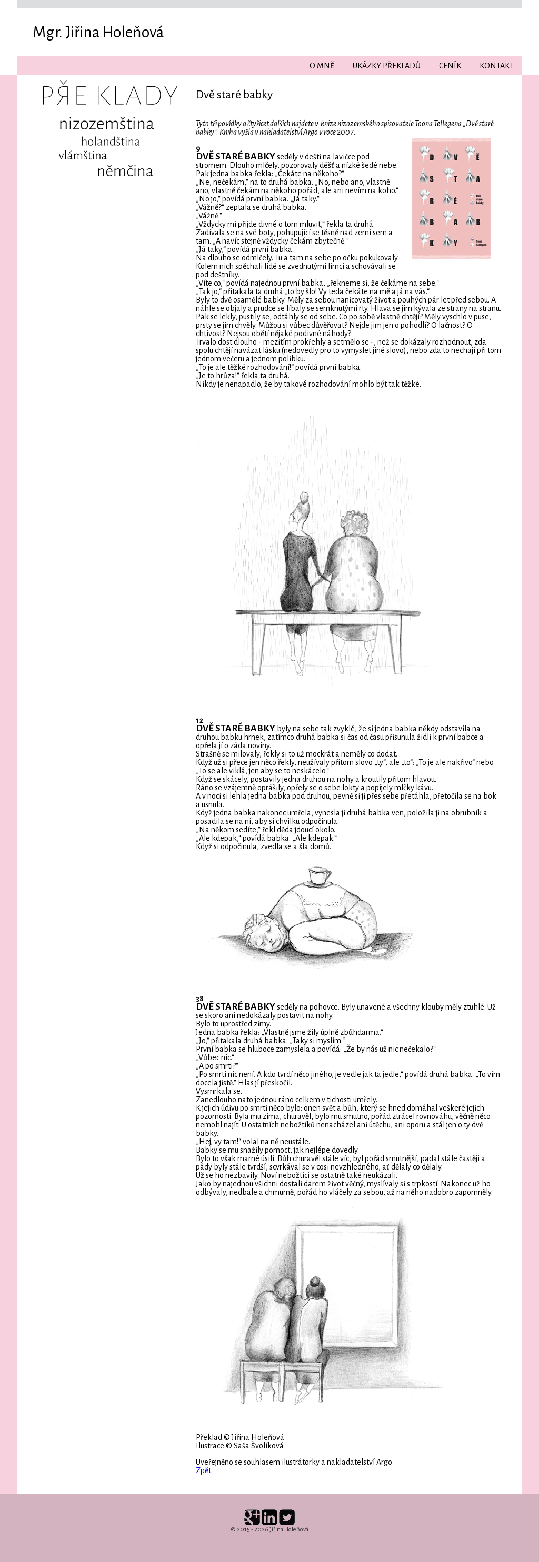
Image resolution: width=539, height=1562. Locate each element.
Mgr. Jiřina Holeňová (98, 32)
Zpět (203, 1470)
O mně (322, 66)
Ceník (450, 66)
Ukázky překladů (387, 66)
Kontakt (497, 66)
